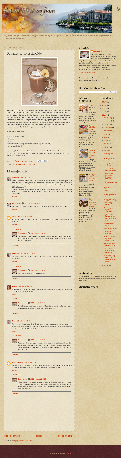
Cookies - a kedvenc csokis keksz (110, 189)
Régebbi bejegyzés (66, 436)
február (106, 150)
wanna (14, 286)
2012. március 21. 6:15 (38, 379)
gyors (30, 164)
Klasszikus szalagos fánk (109, 232)
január (106, 265)
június (106, 137)
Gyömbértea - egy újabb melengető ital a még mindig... (110, 201)
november (107, 121)
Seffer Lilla (16, 216)
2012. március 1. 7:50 (23, 321)
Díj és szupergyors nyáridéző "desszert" (110, 209)
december (107, 118)
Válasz (14, 196)
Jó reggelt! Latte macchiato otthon (92, 177)
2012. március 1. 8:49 (37, 340)
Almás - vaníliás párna (109, 224)
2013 (104, 112)
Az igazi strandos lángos (92, 128)
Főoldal (38, 436)
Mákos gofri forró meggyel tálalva (110, 244)
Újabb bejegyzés (12, 436)
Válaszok (18, 229)
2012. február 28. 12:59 (27, 253)
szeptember (108, 127)
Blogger (68, 453)
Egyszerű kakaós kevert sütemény (110, 169)
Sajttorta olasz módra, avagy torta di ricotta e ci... (110, 217)
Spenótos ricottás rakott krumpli (109, 159)
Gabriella (15, 177)
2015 (104, 105)
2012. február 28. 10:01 (32, 203)
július (106, 134)
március (107, 147)
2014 (104, 108)
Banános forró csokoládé (108, 154)
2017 (104, 102)
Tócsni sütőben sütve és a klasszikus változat (92, 202)
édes (19, 164)
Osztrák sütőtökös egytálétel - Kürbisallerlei (110, 238)
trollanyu (15, 253)
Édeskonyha (16, 203)
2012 (104, 115)
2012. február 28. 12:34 (28, 216)
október (106, 124)
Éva (13, 321)
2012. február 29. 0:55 (37, 303)
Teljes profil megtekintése (87, 72)
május (106, 140)
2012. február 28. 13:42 (25, 286)
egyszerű (25, 164)
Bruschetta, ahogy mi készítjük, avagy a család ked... (110, 258)
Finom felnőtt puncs (110, 228)
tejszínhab (16, 362)
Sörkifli (91, 105)
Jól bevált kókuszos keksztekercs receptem (110, 250)
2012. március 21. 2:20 (28, 362)
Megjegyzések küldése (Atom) (23, 441)
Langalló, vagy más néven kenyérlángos (92, 153)
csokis (15, 164)
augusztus (107, 131)
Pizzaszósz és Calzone (108, 164)
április (106, 144)
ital (34, 164)
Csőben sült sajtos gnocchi (110, 195)
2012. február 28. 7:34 (26, 177)
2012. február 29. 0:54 (37, 233)
